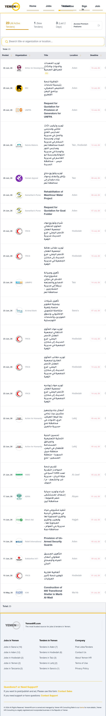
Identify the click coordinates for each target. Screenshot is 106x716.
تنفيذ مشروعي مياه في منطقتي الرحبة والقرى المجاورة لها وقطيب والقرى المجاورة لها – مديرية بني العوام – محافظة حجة (55, 520)
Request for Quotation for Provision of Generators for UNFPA (52, 110)
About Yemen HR (83, 658)
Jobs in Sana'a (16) (13, 647)
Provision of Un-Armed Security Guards (53, 541)
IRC (26, 88)
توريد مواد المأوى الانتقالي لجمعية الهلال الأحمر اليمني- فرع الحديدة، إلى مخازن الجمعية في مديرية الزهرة (54, 339)
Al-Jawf (75, 475)
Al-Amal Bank (31, 311)
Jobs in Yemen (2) (12, 663)
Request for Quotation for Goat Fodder (55, 211)
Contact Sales (65, 692)
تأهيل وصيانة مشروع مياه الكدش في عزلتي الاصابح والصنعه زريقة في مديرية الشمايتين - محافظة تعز (53, 283)
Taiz (74, 145)
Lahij (74, 419)
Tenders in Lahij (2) (48, 663)
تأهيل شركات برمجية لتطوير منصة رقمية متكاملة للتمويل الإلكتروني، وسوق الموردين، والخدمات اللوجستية (54, 311)
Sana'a (75, 311)
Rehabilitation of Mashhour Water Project (53, 195)
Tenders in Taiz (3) (47, 658)
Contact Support (49, 696)
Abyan (75, 497)
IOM (27, 593)
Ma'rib (75, 593)
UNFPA (28, 110)
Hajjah (75, 520)
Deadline (96, 55)
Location (76, 55)
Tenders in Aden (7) (48, 647)
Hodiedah (82, 145)
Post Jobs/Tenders (84, 647)
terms (82, 707)
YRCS (27, 231)
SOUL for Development (35, 68)
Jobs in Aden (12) (12, 653)
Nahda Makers (31, 145)
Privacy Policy (82, 669)
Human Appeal (31, 178)
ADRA (27, 497)
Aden (74, 68)
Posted (7, 55)
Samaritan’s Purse (33, 195)
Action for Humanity (33, 419)
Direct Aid (29, 520)
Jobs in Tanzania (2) (13, 669)
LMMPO (28, 283)
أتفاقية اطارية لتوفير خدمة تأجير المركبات (53, 575)
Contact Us (80, 653)
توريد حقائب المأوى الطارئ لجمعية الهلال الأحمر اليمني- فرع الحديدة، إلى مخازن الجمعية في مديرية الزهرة (54, 367)
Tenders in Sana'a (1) (49, 669)
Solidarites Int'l (31, 559)
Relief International (33, 542)
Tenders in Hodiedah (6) (50, 653)
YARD (27, 475)
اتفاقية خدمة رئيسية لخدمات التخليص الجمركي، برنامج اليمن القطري (54, 88)
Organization (23, 55)
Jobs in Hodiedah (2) (13, 658)
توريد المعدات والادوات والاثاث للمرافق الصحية (53, 66)
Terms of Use (81, 663)
